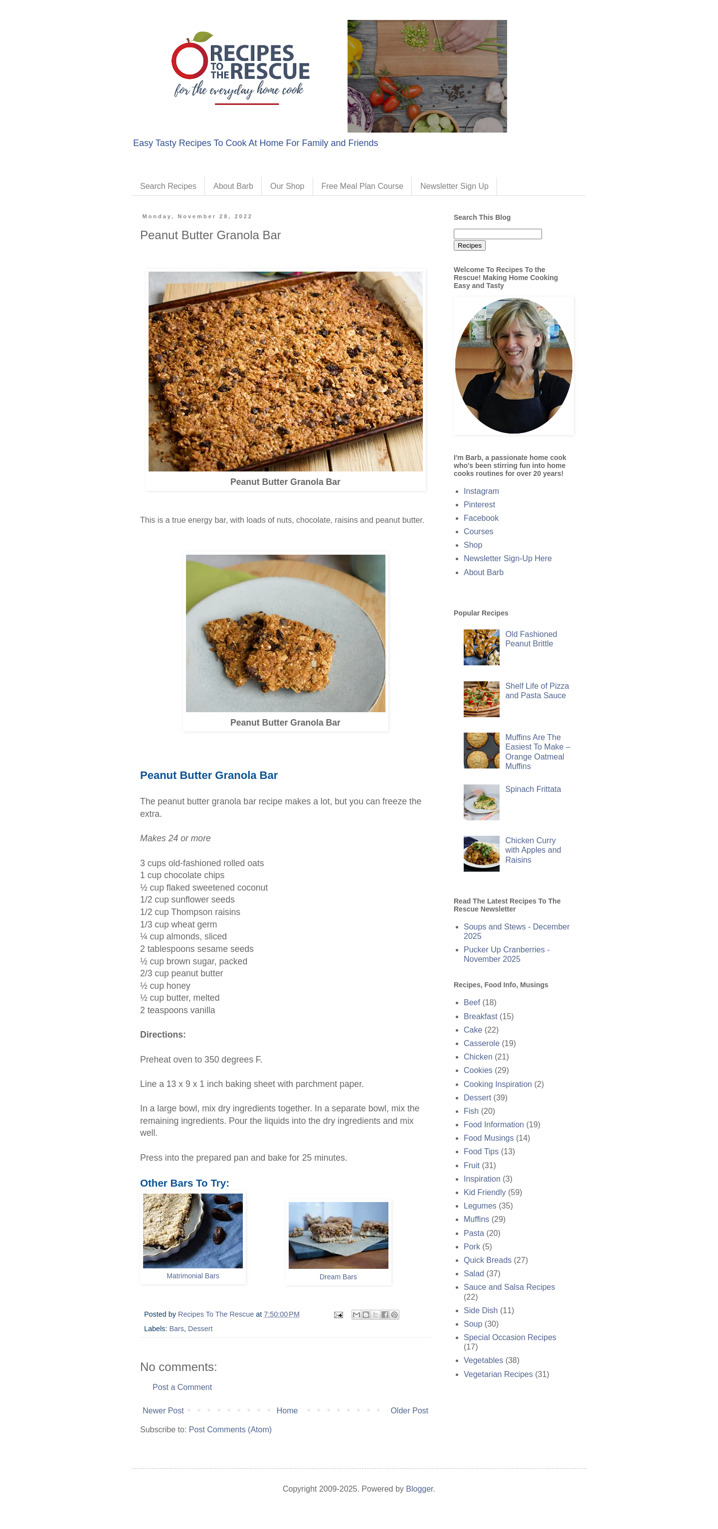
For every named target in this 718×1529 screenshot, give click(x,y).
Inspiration (482, 1179)
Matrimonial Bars (193, 1276)
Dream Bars (338, 1277)
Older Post (409, 1410)
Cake (473, 1030)
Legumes (480, 1206)
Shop (473, 545)
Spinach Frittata (533, 789)
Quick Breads (488, 1260)
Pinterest (479, 504)
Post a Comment (182, 1387)
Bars (176, 1329)
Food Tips (481, 1151)
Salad (474, 1273)
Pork (472, 1246)
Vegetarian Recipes (498, 1374)
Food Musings (489, 1138)
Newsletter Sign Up (454, 186)
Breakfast (481, 1016)
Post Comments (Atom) (230, 1429)
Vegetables (483, 1360)
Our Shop (287, 186)
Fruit (472, 1165)
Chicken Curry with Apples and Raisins (533, 850)
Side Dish (481, 1310)
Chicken (478, 1057)
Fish (471, 1111)
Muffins (476, 1219)
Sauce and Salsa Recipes (509, 1287)
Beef (472, 1002)
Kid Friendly (485, 1192)
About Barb (233, 186)
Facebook (481, 518)
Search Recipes (168, 186)
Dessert (200, 1329)
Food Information (494, 1124)
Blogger (419, 1489)
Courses (479, 531)
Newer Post (163, 1410)
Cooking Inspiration (498, 1084)
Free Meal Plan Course (363, 186)
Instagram (481, 491)
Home (287, 1410)
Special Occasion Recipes (510, 1337)
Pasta (474, 1233)
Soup (473, 1324)
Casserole (482, 1043)
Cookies (478, 1070)
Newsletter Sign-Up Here (508, 558)
